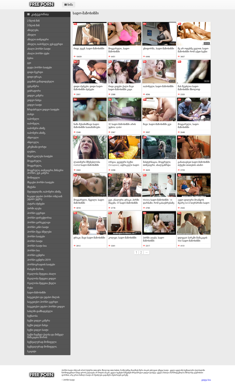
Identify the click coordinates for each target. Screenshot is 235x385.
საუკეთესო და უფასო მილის (43, 297)
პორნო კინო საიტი (38, 227)
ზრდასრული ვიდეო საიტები (43, 109)
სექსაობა (32, 315)
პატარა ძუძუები (36, 203)
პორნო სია (33, 250)
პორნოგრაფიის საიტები (41, 264)
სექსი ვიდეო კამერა (38, 320)
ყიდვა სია (206, 380)
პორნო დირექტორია (39, 217)
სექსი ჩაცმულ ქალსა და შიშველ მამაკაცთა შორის (45, 336)
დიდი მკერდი (35, 72)
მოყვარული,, (34, 165)
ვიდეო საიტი (34, 104)
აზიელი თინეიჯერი (38, 39)
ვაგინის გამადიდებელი (40, 81)
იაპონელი (33, 118)
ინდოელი (33, 137)
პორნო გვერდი (36, 213)
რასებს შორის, (35, 269)
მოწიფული (33, 177)
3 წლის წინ (33, 25)
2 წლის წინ (33, 20)
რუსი (30, 287)
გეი (29, 62)
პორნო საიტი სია (37, 245)
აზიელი (31, 34)
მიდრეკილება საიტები (40, 156)
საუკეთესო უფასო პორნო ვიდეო (46, 306)
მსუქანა (31, 187)
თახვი (30, 114)
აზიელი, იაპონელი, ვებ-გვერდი (45, 44)
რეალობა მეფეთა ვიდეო (41, 278)
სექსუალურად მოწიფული (41, 342)
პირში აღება (34, 208)
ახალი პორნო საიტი (38, 48)
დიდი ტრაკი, (34, 76)
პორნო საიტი (34, 241)
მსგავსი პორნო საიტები (40, 182)
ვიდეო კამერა (35, 95)
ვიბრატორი (34, 90)
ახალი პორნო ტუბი (38, 53)
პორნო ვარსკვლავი (38, 222)
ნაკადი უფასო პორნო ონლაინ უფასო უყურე (44, 197)
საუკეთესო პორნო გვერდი (42, 301)
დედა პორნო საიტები (39, 67)
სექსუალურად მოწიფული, (42, 346)
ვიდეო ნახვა (34, 100)
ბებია (30, 58)
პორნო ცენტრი (36, 255)
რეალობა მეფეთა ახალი (41, 273)
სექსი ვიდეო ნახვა (37, 325)
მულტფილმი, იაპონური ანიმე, (44, 191)
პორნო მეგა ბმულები (39, 231)
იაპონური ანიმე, (36, 132)
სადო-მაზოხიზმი (36, 292)
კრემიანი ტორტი (36, 146)
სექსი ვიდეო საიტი (37, 329)
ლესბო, (31, 151)
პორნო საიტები (36, 236)
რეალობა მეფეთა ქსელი (41, 283)
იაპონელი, (33, 123)
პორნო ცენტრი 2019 (39, 259)
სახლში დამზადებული (40, 311)
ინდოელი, (33, 142)
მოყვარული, (34, 160)
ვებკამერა (33, 86)
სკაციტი (31, 351)
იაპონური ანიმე (36, 128)
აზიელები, (33, 30)
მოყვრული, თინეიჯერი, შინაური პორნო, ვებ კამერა (45, 171)
